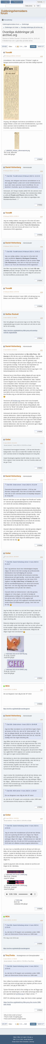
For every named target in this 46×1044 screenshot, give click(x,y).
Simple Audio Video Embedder (20, 1041)
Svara (33, 46)
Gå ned (4, 46)
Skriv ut (41, 46)
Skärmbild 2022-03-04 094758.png (15, 654)
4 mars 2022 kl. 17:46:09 (10, 959)
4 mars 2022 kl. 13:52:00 (12, 818)
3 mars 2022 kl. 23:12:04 (10, 443)
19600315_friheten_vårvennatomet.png (17, 150)
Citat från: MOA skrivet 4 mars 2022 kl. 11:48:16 (21, 791)
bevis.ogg (18, 900)
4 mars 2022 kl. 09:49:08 (12, 556)
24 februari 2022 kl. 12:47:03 (11, 170)
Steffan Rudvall (11, 314)
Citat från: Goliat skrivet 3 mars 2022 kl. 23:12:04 (22, 485)
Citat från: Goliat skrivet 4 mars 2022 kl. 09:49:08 (22, 724)
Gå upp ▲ (30, 1037)
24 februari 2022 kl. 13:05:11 (11, 216)
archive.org (19, 994)
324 (25, 46)
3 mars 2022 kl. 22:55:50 (10, 349)
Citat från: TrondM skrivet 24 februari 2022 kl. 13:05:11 (23, 251)
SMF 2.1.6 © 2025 (18, 1039)
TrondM (8, 52)
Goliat (7, 439)
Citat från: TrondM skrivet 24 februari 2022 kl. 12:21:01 (23, 176)
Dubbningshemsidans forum (14, 12)
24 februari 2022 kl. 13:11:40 (11, 246)
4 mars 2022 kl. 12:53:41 (10, 719)
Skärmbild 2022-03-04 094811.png (15, 669)
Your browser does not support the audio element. (21, 894)
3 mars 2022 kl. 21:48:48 (10, 317)
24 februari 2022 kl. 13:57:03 (11, 291)
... (23, 46)
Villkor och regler (21, 1037)
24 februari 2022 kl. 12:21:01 (13, 56)
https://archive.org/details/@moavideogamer (16, 709)
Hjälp (14, 1037)
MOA (7, 686)
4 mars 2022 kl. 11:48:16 (10, 689)
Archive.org (16, 401)
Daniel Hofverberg (13, 167)
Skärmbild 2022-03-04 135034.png (15, 885)
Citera (38, 159)
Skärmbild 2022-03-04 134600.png (15, 874)
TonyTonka (10, 955)
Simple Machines (28, 1039)
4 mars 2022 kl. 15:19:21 (10, 920)
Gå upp (4, 1024)
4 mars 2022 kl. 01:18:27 (10, 479)
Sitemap (32, 1041)
